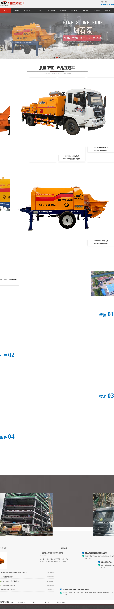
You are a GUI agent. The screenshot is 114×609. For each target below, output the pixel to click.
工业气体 (46, 602)
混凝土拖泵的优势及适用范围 (10, 581)
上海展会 (97, 10)
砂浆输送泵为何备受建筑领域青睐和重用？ (14, 572)
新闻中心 (63, 10)
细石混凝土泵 (28, 10)
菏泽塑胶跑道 (61, 602)
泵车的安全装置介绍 (7, 577)
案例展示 (85, 10)
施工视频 (74, 10)
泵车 (39, 10)
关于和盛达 (51, 10)
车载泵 (17, 10)
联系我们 (108, 10)
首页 (5, 10)
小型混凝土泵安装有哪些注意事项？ (52, 553)
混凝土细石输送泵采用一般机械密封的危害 (76, 589)
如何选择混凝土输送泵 (8, 590)
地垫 (34, 602)
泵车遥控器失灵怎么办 (8, 585)
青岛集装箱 (21, 602)
